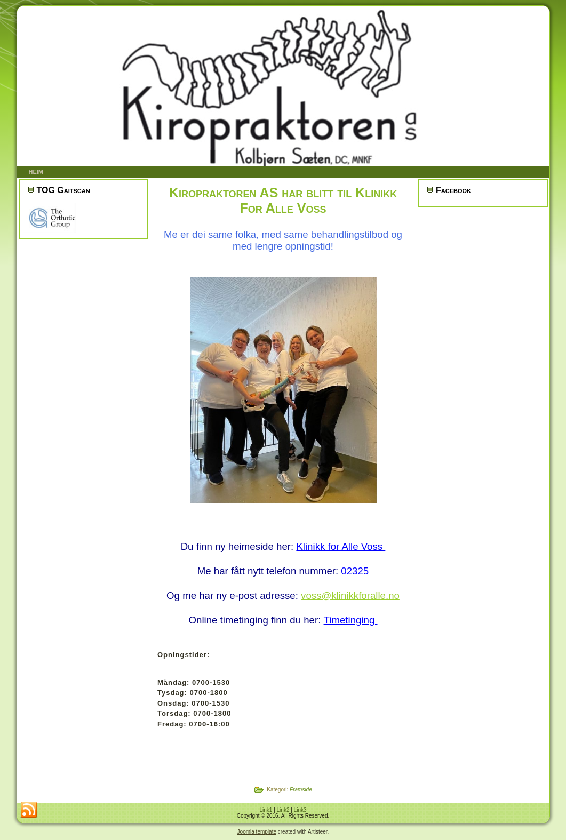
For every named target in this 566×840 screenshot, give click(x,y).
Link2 (283, 810)
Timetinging (351, 620)
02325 (355, 571)
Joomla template (256, 832)
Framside (301, 790)
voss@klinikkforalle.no (350, 595)
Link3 (300, 810)
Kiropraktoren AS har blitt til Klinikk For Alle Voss (283, 200)
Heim (36, 172)
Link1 (265, 810)
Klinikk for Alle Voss (340, 546)
